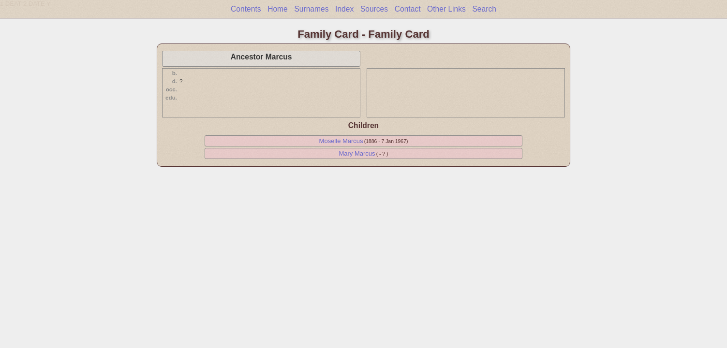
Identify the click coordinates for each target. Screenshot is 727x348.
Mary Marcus (357, 153)
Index (344, 9)
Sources (374, 9)
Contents (246, 9)
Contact (408, 9)
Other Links (446, 9)
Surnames (311, 9)
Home (277, 9)
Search (484, 9)
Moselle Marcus (341, 141)
